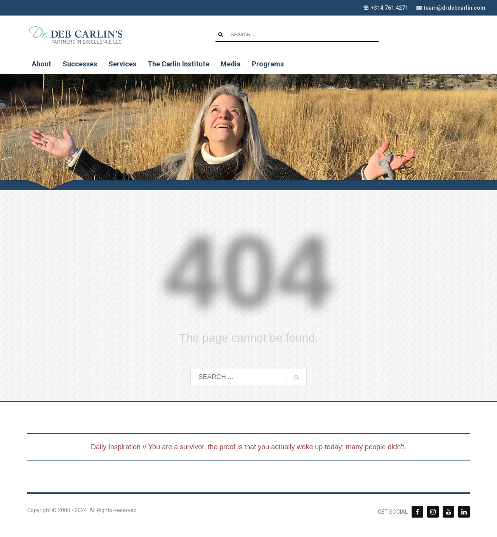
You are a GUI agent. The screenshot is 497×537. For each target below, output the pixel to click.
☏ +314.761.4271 (385, 8)
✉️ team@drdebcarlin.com (450, 8)
